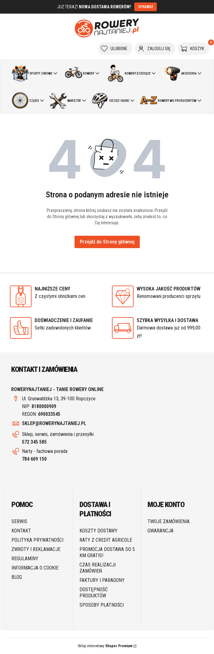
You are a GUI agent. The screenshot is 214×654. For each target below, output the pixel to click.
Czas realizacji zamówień (97, 568)
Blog (16, 577)
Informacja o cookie (34, 568)
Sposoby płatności (101, 605)
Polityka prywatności (37, 540)
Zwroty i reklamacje (35, 549)
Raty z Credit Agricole (105, 540)
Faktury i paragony (102, 580)
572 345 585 (34, 442)
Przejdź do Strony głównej (107, 242)
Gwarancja (160, 531)
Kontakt (21, 531)
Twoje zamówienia (169, 521)
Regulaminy (24, 558)
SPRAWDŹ (145, 7)
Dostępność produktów (93, 593)
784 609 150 (34, 459)
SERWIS (19, 521)
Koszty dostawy (98, 531)
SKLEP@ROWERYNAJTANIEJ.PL (54, 423)
